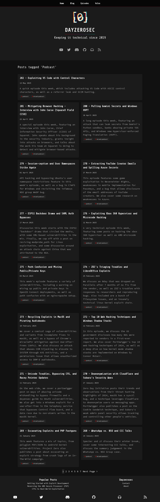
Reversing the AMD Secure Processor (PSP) (48, 486)
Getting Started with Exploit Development (48, 483)
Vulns (97, 3)
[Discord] (77, 50)
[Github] (84, 50)
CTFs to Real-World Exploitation (48, 489)
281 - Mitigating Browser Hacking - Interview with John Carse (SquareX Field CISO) (47, 110)
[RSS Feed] (99, 50)
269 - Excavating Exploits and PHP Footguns (48, 430)
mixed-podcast (38, 96)
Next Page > (90, 471)
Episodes (85, 3)
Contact (126, 483)
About (126, 486)
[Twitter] (69, 50)
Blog (72, 3)
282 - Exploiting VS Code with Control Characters (52, 78)
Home (62, 3)
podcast (25, 96)
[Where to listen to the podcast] (92, 50)
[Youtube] (61, 50)
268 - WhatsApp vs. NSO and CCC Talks (107, 430)
